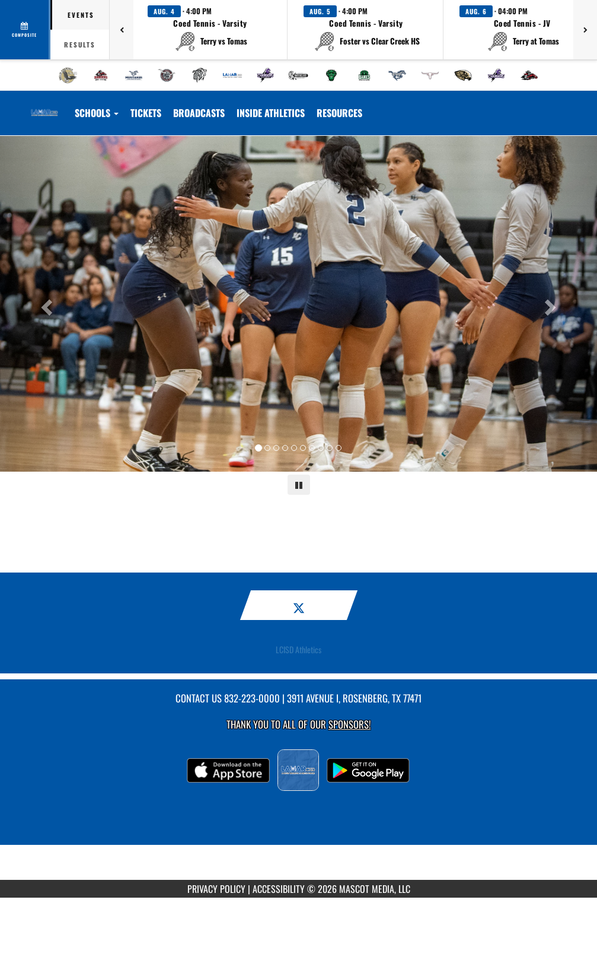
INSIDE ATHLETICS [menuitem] (271, 113)
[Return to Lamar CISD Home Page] (44, 105)
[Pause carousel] (299, 485)
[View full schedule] (25, 29)
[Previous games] (121, 29)
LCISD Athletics (298, 650)
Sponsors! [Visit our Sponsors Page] (349, 724)
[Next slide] (552, 304)
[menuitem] (68, 75)
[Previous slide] (45, 304)
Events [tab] (81, 15)
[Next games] (585, 29)
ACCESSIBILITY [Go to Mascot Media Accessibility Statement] (279, 889)
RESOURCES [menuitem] (339, 113)
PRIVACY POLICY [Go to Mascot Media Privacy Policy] (216, 889)
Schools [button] (97, 113)
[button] (210, 29)
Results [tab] (79, 44)
